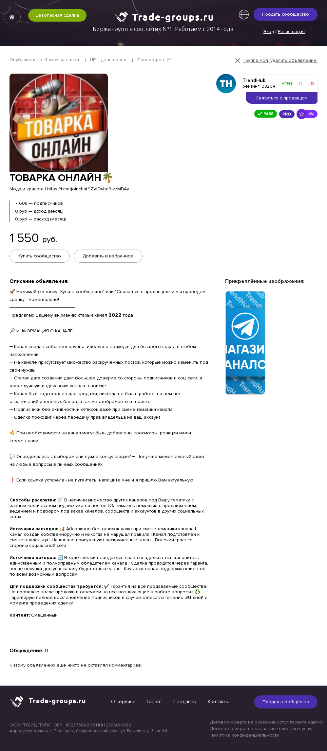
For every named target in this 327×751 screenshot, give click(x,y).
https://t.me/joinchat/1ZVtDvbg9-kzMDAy (88, 189)
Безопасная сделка (53, 22)
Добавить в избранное (108, 256)
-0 (311, 83)
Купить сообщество (39, 256)
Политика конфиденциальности (244, 735)
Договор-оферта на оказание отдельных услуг (261, 728)
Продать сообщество (285, 14)
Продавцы (185, 701)
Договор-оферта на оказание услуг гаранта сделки (266, 722)
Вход (268, 31)
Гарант (154, 701)
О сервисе (123, 701)
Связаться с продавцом (282, 98)
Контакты (218, 701)
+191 (287, 83)
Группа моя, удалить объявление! (280, 60)
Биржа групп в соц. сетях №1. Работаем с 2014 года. (164, 29)
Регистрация (291, 31)
